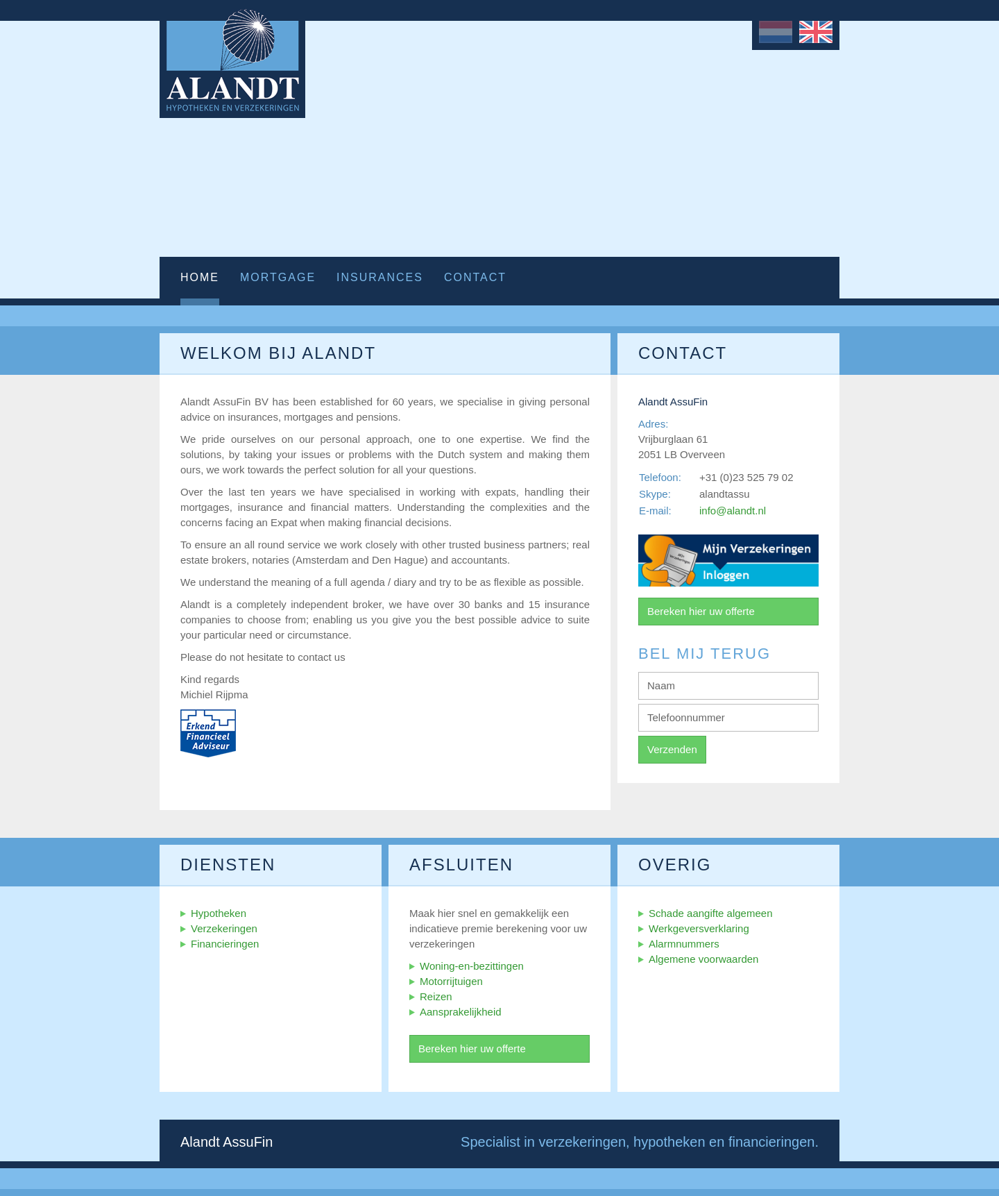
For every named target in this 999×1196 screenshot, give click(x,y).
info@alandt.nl (732, 510)
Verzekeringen (224, 928)
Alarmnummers (684, 944)
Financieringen (225, 944)
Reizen (436, 996)
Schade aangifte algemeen (710, 913)
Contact (475, 277)
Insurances (379, 277)
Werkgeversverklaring (699, 928)
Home (199, 277)
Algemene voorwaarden (703, 959)
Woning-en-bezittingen (472, 966)
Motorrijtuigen (451, 981)
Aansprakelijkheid (461, 1012)
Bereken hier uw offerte (701, 611)
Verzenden (672, 749)
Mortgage (278, 277)
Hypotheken (218, 913)
